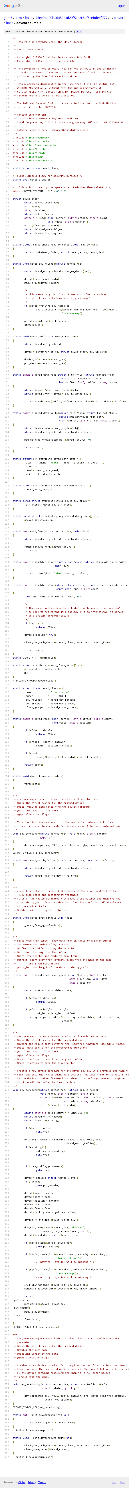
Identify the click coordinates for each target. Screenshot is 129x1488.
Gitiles (21, 1482)
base (9, 23)
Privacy (32, 1482)
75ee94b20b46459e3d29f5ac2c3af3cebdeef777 (71, 17)
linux (28, 17)
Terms (42, 1482)
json (122, 1482)
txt (114, 1482)
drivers (119, 17)
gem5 (8, 17)
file (78, 31)
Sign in (121, 5)
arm (18, 17)
